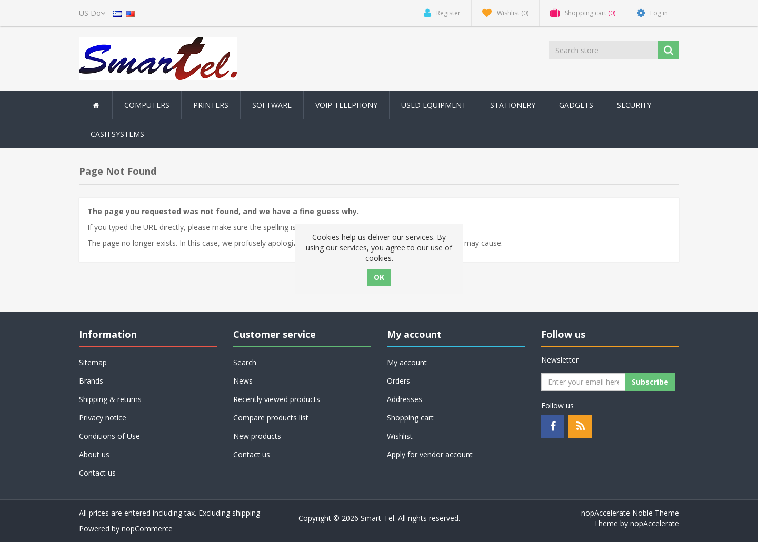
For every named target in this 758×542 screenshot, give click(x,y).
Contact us (97, 473)
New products (257, 436)
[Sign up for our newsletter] (583, 382)
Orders (398, 381)
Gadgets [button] (576, 105)
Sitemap (93, 362)
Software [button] (272, 105)
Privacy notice (102, 418)
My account (407, 362)
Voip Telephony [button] (346, 105)
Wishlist (400, 436)
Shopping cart (410, 418)
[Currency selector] (92, 13)
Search (244, 362)
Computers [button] (146, 105)
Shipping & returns (110, 399)
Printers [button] (210, 105)
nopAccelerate (654, 523)
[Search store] (604, 50)
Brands (91, 381)
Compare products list (270, 418)
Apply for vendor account (430, 454)
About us (94, 454)
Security (634, 105)
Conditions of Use (109, 436)
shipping (246, 513)
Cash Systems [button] (117, 134)
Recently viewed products (276, 399)
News (243, 381)
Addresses (404, 399)
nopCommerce (147, 529)
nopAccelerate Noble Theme (630, 513)
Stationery (512, 105)
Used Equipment (433, 105)
